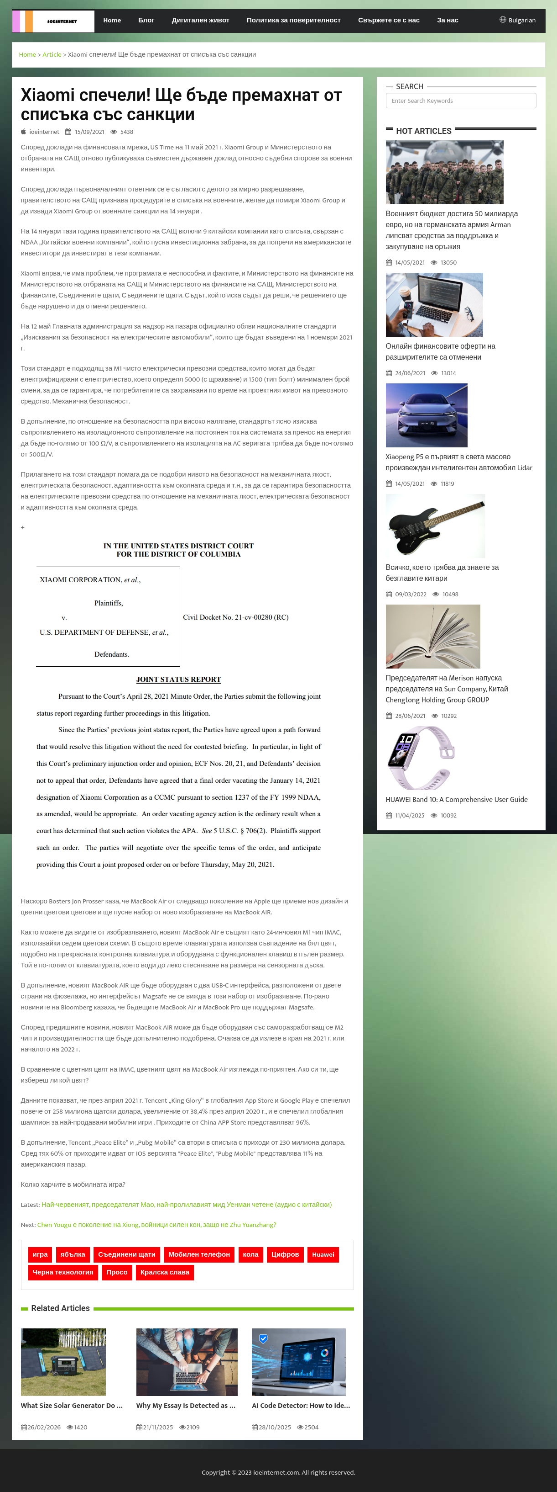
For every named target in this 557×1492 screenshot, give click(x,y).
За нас (447, 20)
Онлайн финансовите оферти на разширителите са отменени (441, 352)
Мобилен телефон (199, 1254)
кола (251, 1254)
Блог (146, 20)
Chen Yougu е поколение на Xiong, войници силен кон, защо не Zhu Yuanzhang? (156, 1225)
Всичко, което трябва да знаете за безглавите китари (442, 573)
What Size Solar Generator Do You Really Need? (72, 1406)
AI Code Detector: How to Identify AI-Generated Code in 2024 (303, 1406)
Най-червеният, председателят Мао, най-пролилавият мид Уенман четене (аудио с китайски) (187, 1205)
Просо (116, 1272)
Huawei (323, 1254)
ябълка (73, 1254)
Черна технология (63, 1272)
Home (112, 20)
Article (52, 54)
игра (40, 1254)
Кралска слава (165, 1272)
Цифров (285, 1254)
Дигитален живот (200, 20)
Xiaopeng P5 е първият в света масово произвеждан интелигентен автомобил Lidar (459, 462)
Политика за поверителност (294, 20)
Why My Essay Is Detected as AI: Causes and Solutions (187, 1406)
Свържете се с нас (389, 20)
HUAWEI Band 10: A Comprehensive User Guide (457, 800)
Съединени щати (127, 1254)
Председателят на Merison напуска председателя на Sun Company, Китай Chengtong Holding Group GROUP (447, 689)
